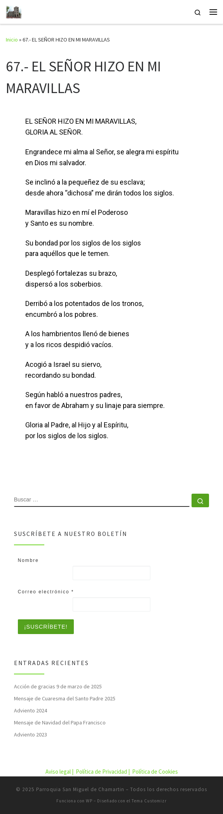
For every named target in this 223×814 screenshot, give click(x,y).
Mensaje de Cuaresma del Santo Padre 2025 (64, 698)
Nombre (28, 560)
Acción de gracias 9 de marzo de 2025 (58, 686)
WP (89, 801)
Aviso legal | (60, 771)
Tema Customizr (149, 801)
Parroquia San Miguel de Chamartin (80, 789)
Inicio (12, 39)
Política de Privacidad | (103, 771)
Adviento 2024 (30, 710)
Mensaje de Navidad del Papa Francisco (60, 722)
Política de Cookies (155, 771)
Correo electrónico (46, 592)
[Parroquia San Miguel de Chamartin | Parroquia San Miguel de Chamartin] (14, 10)
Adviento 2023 (30, 734)
